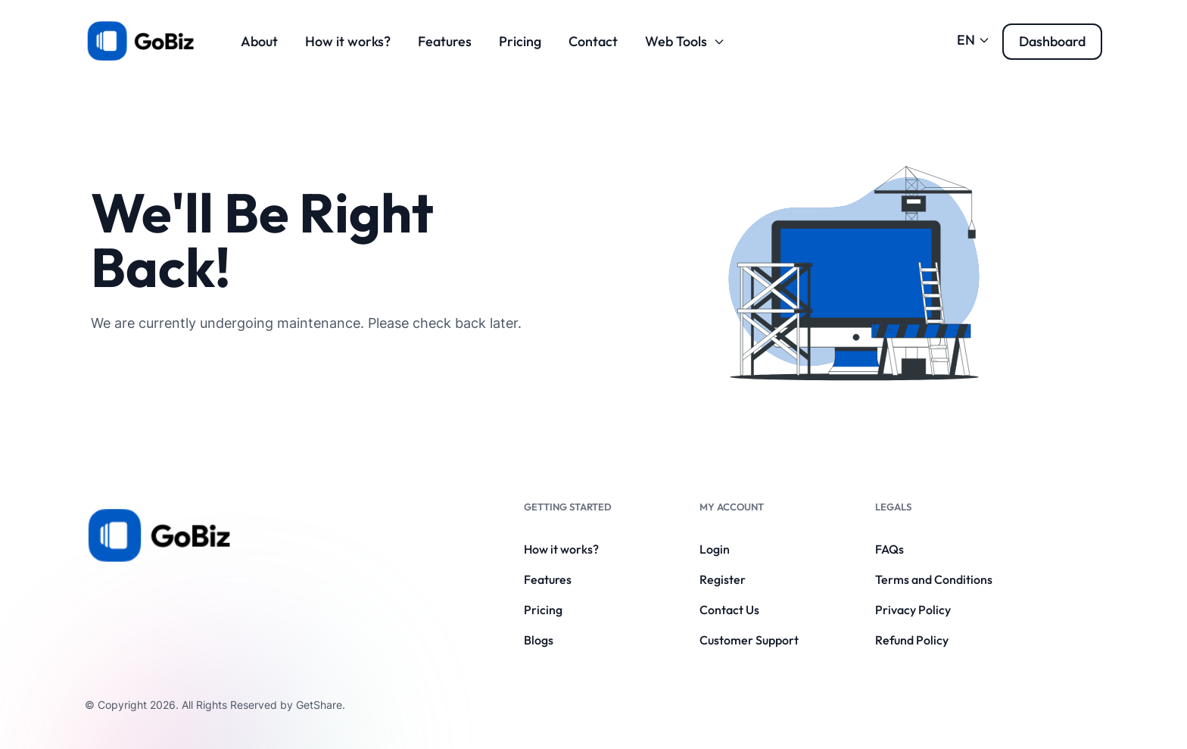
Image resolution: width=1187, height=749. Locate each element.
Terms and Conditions (933, 579)
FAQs (889, 549)
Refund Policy (912, 640)
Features (445, 41)
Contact (593, 41)
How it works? (348, 41)
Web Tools (685, 41)
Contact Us (729, 609)
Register (722, 579)
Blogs (538, 640)
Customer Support (749, 640)
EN (973, 39)
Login (714, 549)
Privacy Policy (913, 609)
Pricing (520, 41)
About (259, 41)
